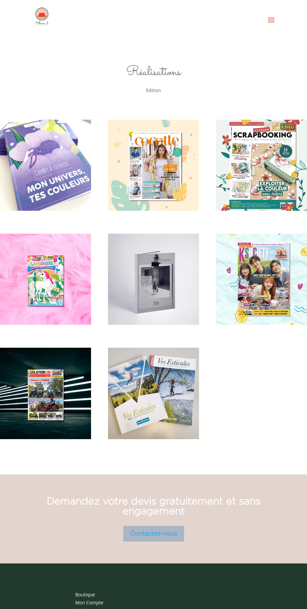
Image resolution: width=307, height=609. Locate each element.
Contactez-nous (153, 533)
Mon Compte (89, 602)
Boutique (85, 594)
